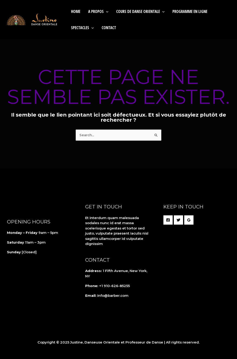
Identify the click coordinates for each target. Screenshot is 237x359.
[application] (106, 11)
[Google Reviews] (188, 220)
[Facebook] (168, 220)
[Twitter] (178, 220)
